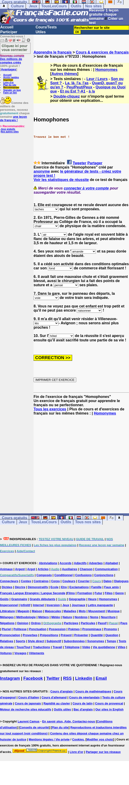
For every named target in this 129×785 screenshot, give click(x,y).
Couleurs (68, 581)
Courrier (84, 581)
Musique (114, 611)
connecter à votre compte (86, 188)
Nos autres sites (9, 131)
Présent (66, 635)
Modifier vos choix (99, 739)
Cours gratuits (14, 518)
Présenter (81, 635)
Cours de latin (83, 703)
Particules (88, 623)
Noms (94, 617)
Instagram (10, 678)
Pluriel (6, 629)
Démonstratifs (38, 587)
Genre (119, 593)
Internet (38, 605)
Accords (65, 563)
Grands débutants (42, 599)
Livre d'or (8, 82)
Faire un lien (10, 92)
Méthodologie (26, 617)
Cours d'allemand (54, 697)
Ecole (54, 587)
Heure (92, 599)
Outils (76, 6)
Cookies (78, 739)
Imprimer (8, 80)
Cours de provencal (109, 703)
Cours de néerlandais (84, 697)
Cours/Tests (46, 27)
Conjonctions (104, 575)
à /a (92, 91)
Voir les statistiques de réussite (61, 180)
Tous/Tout (23, 647)
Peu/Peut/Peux (79, 87)
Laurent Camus (29, 721)
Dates (107, 581)
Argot (31, 569)
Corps (55, 581)
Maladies (70, 611)
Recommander (11, 87)
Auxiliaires (69, 569)
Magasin (23, 611)
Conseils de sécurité (34, 727)
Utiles (41, 32)
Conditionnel (63, 575)
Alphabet (111, 563)
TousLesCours (54, 6)
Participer (8, 32)
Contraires (41, 581)
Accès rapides (11, 77)
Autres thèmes (64, 74)
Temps (111, 641)
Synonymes (95, 641)
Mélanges (7, 617)
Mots (82, 611)
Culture (17, 6)
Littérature (7, 611)
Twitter (53, 678)
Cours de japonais (28, 703)
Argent (20, 569)
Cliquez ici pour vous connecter (15, 47)
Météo (55, 617)
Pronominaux (91, 629)
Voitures (6, 653)
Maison (37, 611)
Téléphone (72, 647)
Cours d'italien (28, 697)
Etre (64, 587)
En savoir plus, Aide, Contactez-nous (68, 721)
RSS (67, 678)
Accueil (6, 27)
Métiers (43, 617)
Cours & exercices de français (102, 52)
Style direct (36, 641)
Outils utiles (62, 709)
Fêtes (109, 593)
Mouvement (96, 611)
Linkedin (83, 678)
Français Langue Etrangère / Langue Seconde (32, 593)
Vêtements (36, 653)
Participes (71, 623)
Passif (102, 623)
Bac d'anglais (83, 709)
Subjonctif (53, 641)
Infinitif (25, 605)
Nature (67, 617)
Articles (43, 569)
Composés (44, 575)
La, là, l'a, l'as (77, 83)
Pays (123, 623)
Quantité (97, 635)
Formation (84, 593)
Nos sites (93, 6)
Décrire (20, 587)
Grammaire (19, 599)
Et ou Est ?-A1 (72, 91)
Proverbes (30, 635)
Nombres (80, 617)
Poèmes (74, 629)
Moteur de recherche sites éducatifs (25, 709)
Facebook (33, 678)
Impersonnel (9, 605)
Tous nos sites (88, 522)
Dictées (7, 587)
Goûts (4, 599)
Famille (96, 587)
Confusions (83, 575)
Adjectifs (80, 563)
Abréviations (48, 563)
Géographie (77, 599)
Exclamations (79, 587)
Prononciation (10, 635)
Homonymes (106, 70)
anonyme (42, 171)
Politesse (20, 629)
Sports (20, 641)
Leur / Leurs (97, 79)
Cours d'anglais (61, 691)
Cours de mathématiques (93, 691)
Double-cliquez (66, 96)
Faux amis (111, 587)
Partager (94, 163)
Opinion (22, 623)
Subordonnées (74, 641)
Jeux (33, 6)
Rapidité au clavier (56, 703)
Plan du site (9, 85)
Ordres (36, 623)
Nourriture (108, 617)
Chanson (86, 569)
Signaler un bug (12, 90)
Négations (7, 623)
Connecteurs (9, 581)
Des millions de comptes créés (12, 59)
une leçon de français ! (13, 118)
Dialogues (121, 581)
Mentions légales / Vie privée (49, 739)
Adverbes (96, 563)
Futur (98, 593)
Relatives (6, 641)
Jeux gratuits (8, 129)
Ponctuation (37, 629)
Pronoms (110, 629)
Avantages (8, 69)
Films (71, 593)
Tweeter (79, 163)
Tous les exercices (50, 409)
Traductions (41, 647)
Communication (106, 569)
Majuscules (53, 611)
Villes (122, 647)
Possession (57, 629)
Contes (26, 581)
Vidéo (86, 647)
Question (111, 635)
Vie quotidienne (104, 647)
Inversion (53, 605)
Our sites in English (109, 709)
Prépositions (49, 635)
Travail (57, 647)
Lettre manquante (100, 605)
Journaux (78, 605)
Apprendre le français (53, 52)
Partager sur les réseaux (103, 752)
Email (101, 678)
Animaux (6, 569)
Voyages (20, 653)
